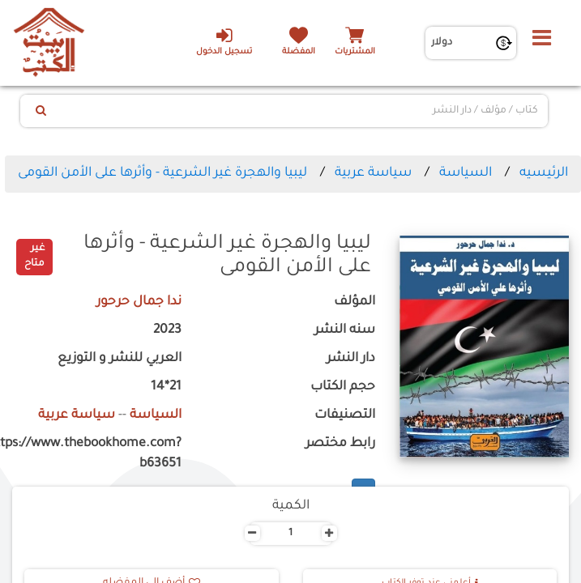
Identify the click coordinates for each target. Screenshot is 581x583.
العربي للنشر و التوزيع (120, 359)
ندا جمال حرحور (139, 302)
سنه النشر (344, 331)
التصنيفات (344, 416)
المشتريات (355, 52)
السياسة (465, 173)
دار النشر (351, 359)
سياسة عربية (373, 173)
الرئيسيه (543, 173)
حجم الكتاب (342, 387)
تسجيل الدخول (224, 41)
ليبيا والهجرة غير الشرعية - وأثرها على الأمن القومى (162, 173)
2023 (167, 331)
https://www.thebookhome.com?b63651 (97, 454)
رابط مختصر (340, 444)
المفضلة (298, 52)
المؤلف (354, 302)
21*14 (166, 387)
